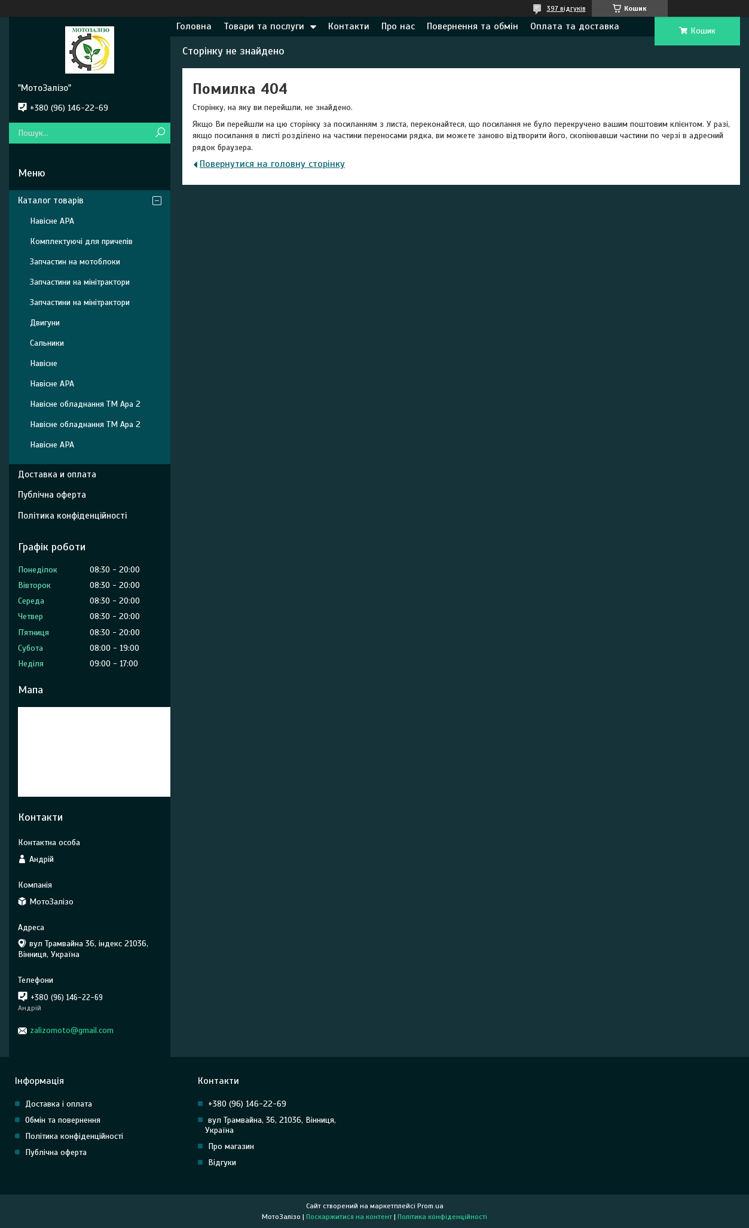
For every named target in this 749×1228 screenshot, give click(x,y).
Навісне (43, 363)
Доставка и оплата (57, 474)
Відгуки (222, 1162)
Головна (194, 26)
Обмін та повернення (62, 1120)
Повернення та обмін (472, 26)
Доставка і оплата (58, 1104)
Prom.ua (430, 1206)
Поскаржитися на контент (349, 1216)
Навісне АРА (52, 221)
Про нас (398, 26)
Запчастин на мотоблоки (75, 262)
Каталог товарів (51, 200)
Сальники (47, 343)
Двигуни (45, 323)
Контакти (348, 26)
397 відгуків (566, 8)
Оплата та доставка (574, 26)
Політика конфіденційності (72, 515)
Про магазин (231, 1146)
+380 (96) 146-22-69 (247, 1104)
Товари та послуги (264, 26)
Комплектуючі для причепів (81, 241)
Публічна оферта (52, 494)
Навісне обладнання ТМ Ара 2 (85, 404)
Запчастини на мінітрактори (80, 282)
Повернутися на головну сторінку (272, 164)
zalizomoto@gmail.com (72, 1030)
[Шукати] (159, 133)
